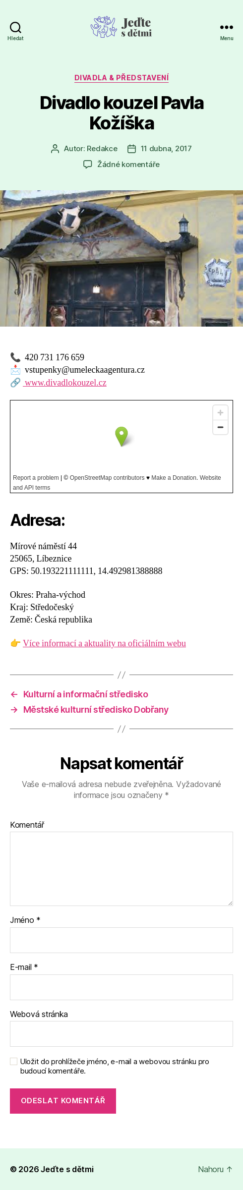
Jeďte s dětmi (67, 1169)
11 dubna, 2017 (166, 148)
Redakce (102, 148)
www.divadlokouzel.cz (65, 383)
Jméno (25, 920)
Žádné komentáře (128, 164)
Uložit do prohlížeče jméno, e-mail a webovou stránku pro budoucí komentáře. (114, 1066)
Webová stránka (39, 1014)
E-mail (24, 967)
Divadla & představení (121, 77)
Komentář (27, 825)
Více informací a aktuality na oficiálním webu (104, 643)
